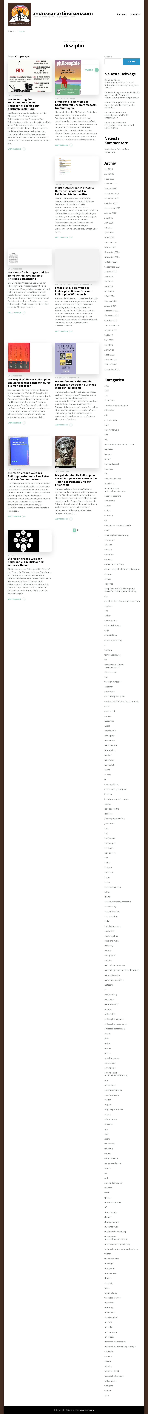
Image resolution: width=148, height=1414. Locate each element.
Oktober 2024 (111, 262)
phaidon (108, 1009)
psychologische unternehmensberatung (116, 1074)
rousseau (108, 1124)
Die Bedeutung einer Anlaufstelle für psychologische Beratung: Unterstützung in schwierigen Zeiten (121, 95)
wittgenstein (110, 1381)
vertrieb (108, 1356)
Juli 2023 (108, 335)
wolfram (108, 1391)
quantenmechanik (113, 1090)
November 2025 (111, 198)
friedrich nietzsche (113, 682)
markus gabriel (111, 936)
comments (109, 540)
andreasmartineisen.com (63, 13)
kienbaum (109, 848)
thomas (107, 1278)
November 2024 (112, 257)
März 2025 (109, 237)
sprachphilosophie (112, 1202)
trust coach (109, 1312)
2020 (106, 386)
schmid (107, 1153)
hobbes (107, 755)
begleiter (108, 449)
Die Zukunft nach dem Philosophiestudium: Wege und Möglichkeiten (119, 125)
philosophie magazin (113, 1019)
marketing (109, 931)
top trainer (109, 1303)
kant (106, 828)
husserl (107, 775)
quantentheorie (111, 1095)
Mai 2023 (108, 345)
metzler (108, 960)
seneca (107, 1168)
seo (106, 1173)
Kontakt (135, 14)
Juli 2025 (108, 218)
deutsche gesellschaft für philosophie (121, 569)
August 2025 (110, 213)
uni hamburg (110, 1332)
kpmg (107, 877)
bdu (106, 439)
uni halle (108, 1327)
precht (107, 1053)
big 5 (106, 474)
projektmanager (112, 1058)
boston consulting (112, 479)
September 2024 (112, 267)
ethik (106, 630)
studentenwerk (111, 1227)
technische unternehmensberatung (121, 1249)
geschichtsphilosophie (114, 696)
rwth (106, 1134)
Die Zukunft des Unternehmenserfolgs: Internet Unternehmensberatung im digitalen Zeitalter (121, 84)
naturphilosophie (112, 975)
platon (107, 1043)
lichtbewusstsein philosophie (117, 902)
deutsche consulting (114, 564)
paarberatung (110, 995)
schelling (108, 1149)
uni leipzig (109, 1337)
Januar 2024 (110, 306)
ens (106, 611)
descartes (108, 555)
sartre (107, 1139)
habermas (109, 721)
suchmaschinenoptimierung (117, 1244)
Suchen (108, 57)
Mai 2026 (108, 169)
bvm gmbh (109, 501)
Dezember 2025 (111, 193)
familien (108, 650)
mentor (107, 951)
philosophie (109, 1014)
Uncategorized (111, 1317)
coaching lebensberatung (116, 535)
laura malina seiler (112, 887)
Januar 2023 (110, 364)
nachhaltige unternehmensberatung (121, 970)
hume (107, 770)
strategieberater (111, 1222)
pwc (106, 1080)
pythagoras (109, 1085)
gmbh (107, 706)
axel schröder (110, 420)
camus (107, 506)
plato (106, 1039)
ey (105, 645)
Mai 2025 (108, 228)
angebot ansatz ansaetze (116, 405)
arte (106, 415)
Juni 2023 (109, 340)
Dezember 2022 (112, 369)
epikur (107, 616)
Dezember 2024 (112, 252)
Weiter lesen (14, 599)
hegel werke (110, 731)
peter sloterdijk (111, 1004)
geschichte (109, 692)
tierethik (108, 1283)
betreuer (108, 469)
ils (105, 780)
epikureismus (110, 621)
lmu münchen (111, 916)
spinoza (107, 1197)
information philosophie (115, 789)
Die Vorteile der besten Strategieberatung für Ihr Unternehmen (116, 115)
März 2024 (109, 296)
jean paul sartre (111, 809)
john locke (109, 824)
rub (106, 1129)
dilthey (107, 579)
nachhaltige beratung (114, 965)
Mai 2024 (108, 286)
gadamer (108, 687)
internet (108, 794)
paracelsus (109, 999)
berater (107, 454)
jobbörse (108, 814)
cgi (105, 520)
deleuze (108, 545)
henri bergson (110, 745)
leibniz (107, 897)
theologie (108, 1264)
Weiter (88, 70)
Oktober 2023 (111, 321)
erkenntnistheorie (112, 626)
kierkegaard (110, 853)
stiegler (107, 1217)
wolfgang (108, 1386)
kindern (108, 867)
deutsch (108, 559)
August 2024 (110, 272)
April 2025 (109, 233)
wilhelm (108, 1366)
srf (105, 1207)
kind (106, 858)
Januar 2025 (110, 247)
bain (106, 435)
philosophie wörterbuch (115, 1024)
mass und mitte (111, 941)
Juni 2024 (109, 281)
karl (106, 833)
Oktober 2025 (110, 203)
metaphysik (109, 955)
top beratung (110, 1293)
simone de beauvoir (113, 1183)
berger (107, 459)
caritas (107, 510)
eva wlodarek (110, 635)
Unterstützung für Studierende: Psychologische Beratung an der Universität (119, 105)
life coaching (110, 907)
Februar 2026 (110, 184)
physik (107, 1034)
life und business (112, 912)
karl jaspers (109, 838)
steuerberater (110, 1212)
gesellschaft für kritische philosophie (121, 701)
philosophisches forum (114, 1029)
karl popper (109, 843)
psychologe (109, 1063)
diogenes (108, 584)
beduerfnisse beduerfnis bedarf (119, 444)
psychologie (110, 1068)
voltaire (107, 1361)
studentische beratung (115, 1232)
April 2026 (109, 174)
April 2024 (109, 291)
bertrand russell (111, 464)
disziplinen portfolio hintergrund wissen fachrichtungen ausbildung (120, 590)
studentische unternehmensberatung (116, 1238)
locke (106, 921)
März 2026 (109, 179)
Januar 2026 (110, 189)
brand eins (109, 484)
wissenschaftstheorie (114, 1376)
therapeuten (110, 1273)
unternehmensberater (115, 1342)
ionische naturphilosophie (116, 799)
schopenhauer (111, 1158)
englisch (108, 606)
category (108, 515)
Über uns (121, 14)
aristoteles (109, 410)
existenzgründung (113, 640)
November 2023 (112, 316)
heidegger (109, 736)
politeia (107, 1048)
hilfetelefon (109, 750)
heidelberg (109, 740)
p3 (105, 990)
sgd (106, 1178)
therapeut (109, 1268)
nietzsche (108, 985)
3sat (106, 396)
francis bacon (110, 672)
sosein (107, 1193)
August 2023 (110, 330)
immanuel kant (111, 784)
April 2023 (109, 350)
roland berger (110, 1119)
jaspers (107, 804)
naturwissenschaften (114, 980)
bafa (106, 425)
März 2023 (109, 355)
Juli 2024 (108, 276)
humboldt (109, 765)
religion (107, 1105)
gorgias (107, 716)
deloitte (108, 550)
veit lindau (109, 1351)
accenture (109, 400)
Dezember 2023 (112, 311)
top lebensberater (112, 1298)
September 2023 (112, 325)
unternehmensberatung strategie (120, 1347)
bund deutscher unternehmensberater (115, 489)
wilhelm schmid (111, 1371)
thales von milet (111, 1259)
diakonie (108, 574)
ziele (106, 1396)
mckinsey (108, 946)
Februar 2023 (110, 360)
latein (107, 882)
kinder (107, 863)
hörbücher (109, 760)
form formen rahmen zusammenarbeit (114, 666)
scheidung (109, 1144)
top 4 (106, 1288)
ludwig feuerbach (112, 926)
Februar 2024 (110, 301)
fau (106, 660)
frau (106, 677)
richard (107, 1114)
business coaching (112, 496)
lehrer (107, 892)
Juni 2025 (108, 223)
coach (107, 530)
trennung (109, 1308)
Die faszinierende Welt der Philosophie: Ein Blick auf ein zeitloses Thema (26, 562)
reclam (107, 1100)
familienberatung (112, 655)
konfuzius (109, 872)
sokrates (108, 1188)
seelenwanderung (113, 1163)
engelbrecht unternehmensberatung (122, 601)
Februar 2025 (110, 242)
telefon (107, 1254)
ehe (106, 596)
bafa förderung (111, 430)
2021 (106, 391)
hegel (107, 726)
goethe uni (109, 711)
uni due (108, 1322)
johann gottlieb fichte (114, 819)
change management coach (117, 525)
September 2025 (112, 208)
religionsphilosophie (113, 1110)
